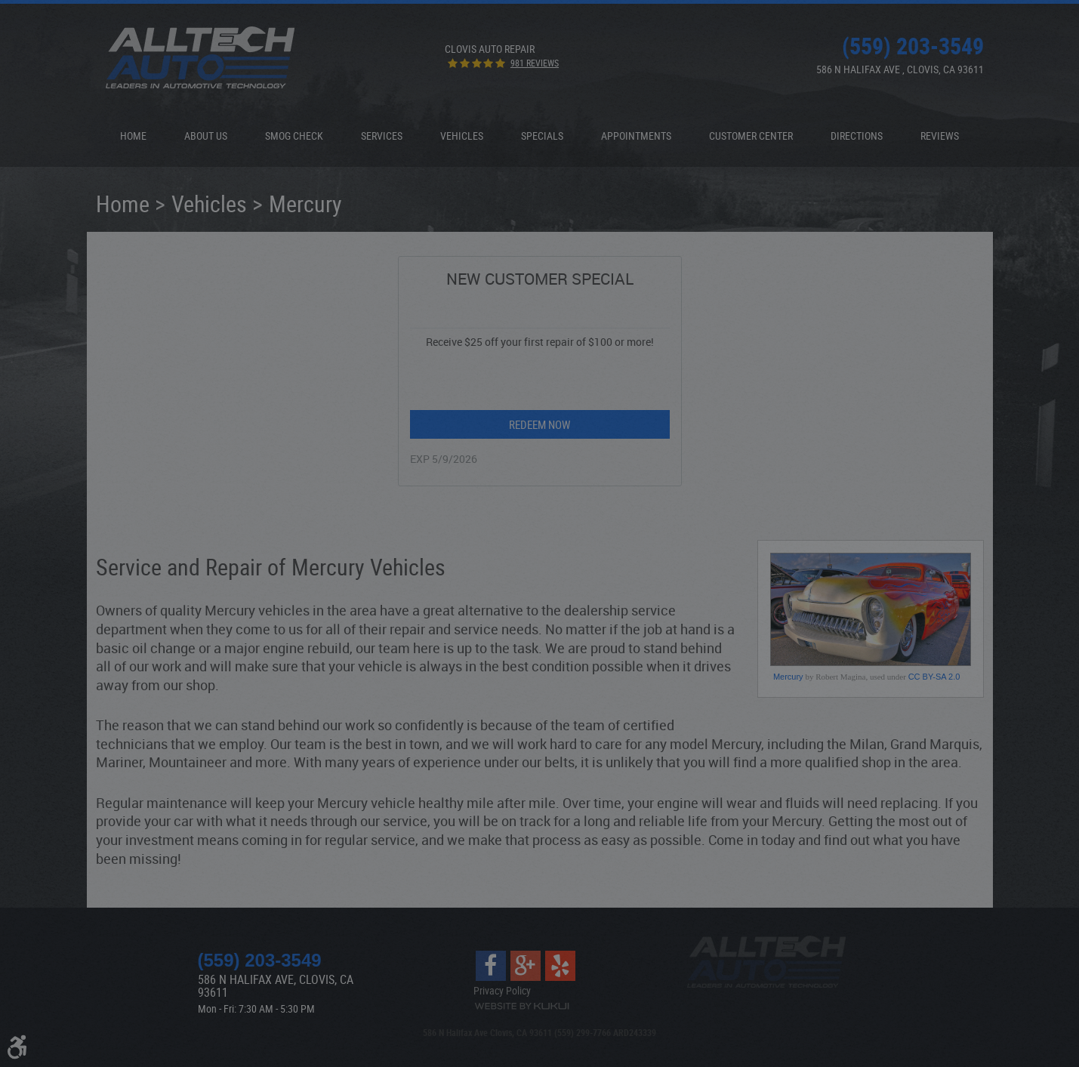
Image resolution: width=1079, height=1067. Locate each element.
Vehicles (461, 135)
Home (133, 135)
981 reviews (534, 63)
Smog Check (294, 135)
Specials (542, 135)
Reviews (939, 135)
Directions (857, 135)
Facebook (491, 966)
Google (525, 966)
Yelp (560, 966)
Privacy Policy (502, 990)
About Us (205, 135)
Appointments (636, 135)
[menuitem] (133, 136)
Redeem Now (539, 424)
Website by (521, 1006)
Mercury (305, 203)
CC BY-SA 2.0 (934, 676)
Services (381, 135)
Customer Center (751, 135)
